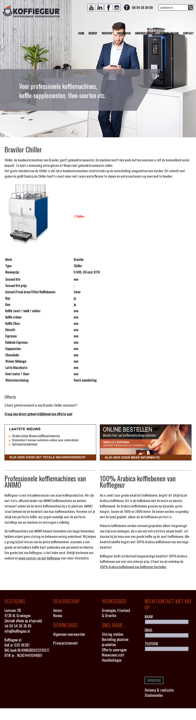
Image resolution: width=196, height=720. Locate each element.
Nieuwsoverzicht (113, 655)
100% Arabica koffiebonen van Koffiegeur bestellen (133, 566)
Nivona (57, 615)
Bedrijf (93, 33)
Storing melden (169, 33)
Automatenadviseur (24, 444)
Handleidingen (111, 660)
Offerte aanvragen (114, 649)
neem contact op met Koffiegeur (39, 557)
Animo (57, 610)
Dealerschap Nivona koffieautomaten (35, 435)
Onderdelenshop (145, 33)
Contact (188, 33)
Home (81, 33)
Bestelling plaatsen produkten (115, 642)
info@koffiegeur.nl (17, 631)
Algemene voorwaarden (69, 634)
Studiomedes (154, 695)
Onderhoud (124, 33)
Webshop (107, 33)
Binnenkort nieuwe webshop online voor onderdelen (45, 439)
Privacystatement (65, 643)
